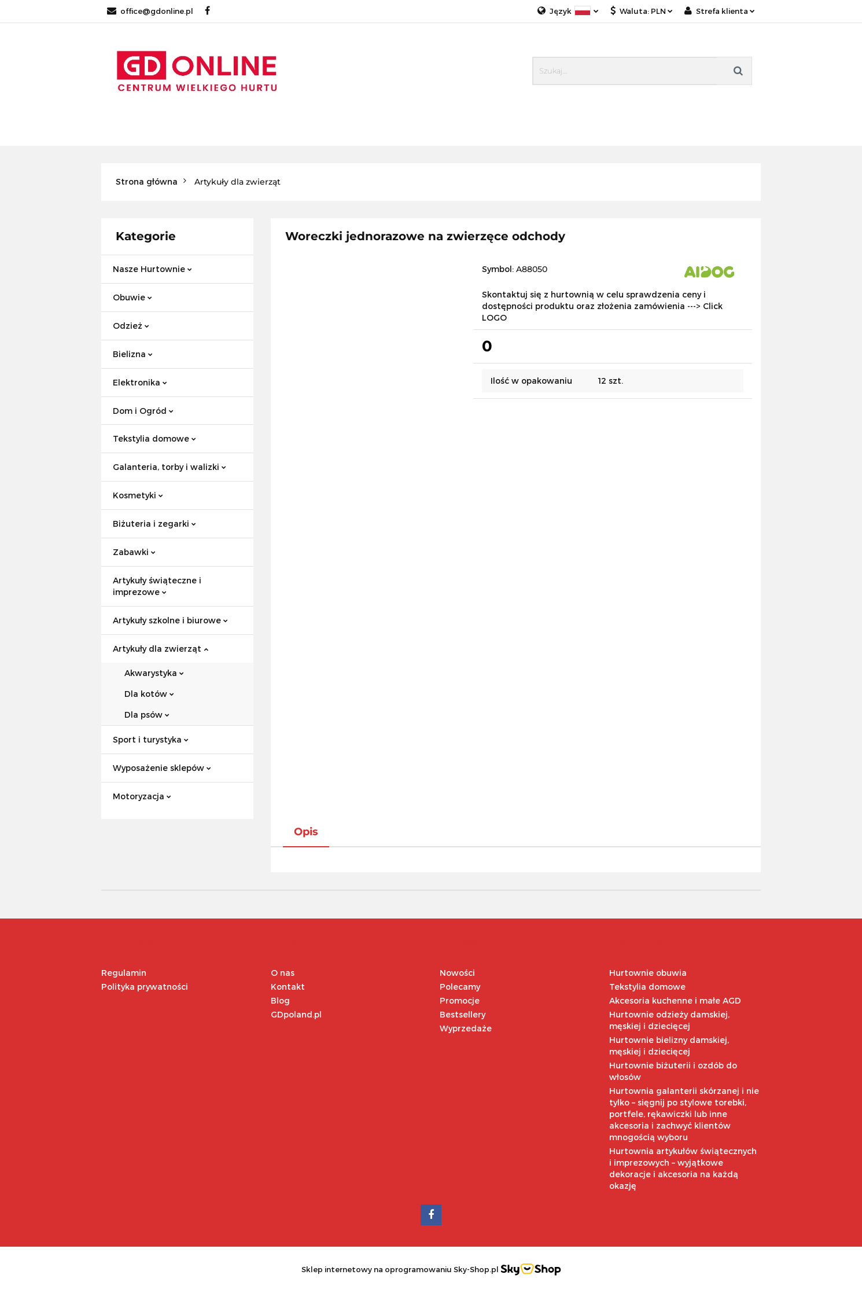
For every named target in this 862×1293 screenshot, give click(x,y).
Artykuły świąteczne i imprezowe (157, 586)
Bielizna (133, 354)
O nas (282, 973)
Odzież (131, 325)
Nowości (457, 973)
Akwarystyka (154, 673)
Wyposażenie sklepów (162, 768)
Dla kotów (149, 694)
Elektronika (140, 382)
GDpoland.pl (296, 1014)
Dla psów (147, 714)
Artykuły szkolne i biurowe (170, 620)
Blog (280, 1000)
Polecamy (460, 986)
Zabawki (134, 552)
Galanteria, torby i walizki (169, 467)
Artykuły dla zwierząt (160, 648)
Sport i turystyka (151, 739)
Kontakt (288, 986)
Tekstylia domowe (154, 438)
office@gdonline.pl (150, 11)
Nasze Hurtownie (152, 269)
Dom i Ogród (143, 411)
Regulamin (123, 973)
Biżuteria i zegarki (154, 523)
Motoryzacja (142, 796)
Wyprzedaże (466, 1028)
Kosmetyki (138, 495)
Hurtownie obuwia (648, 973)
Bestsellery (462, 1014)
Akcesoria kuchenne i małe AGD (675, 1000)
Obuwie (132, 297)
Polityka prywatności (144, 986)
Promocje (460, 1000)
